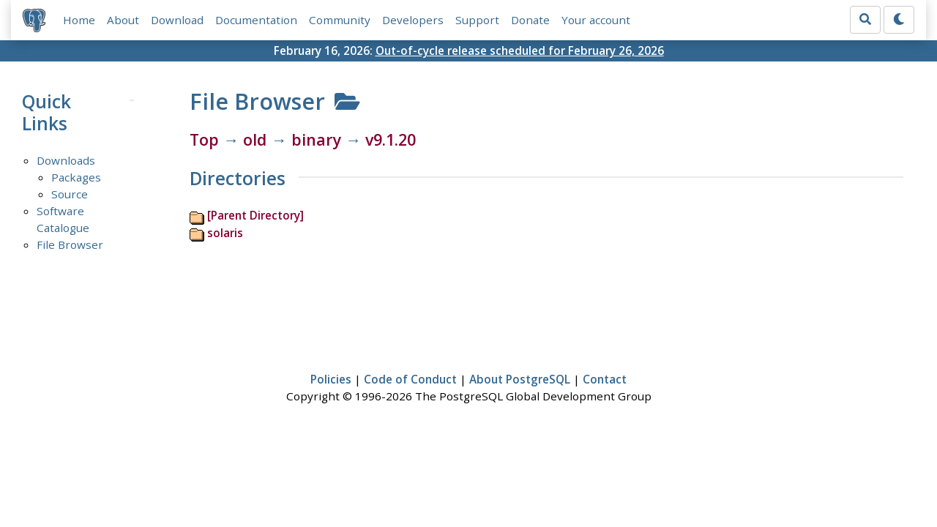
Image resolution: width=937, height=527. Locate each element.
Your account (595, 19)
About (123, 19)
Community (339, 19)
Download (177, 19)
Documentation (256, 19)
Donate (530, 19)
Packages (76, 177)
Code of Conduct (410, 379)
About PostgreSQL (519, 379)
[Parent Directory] (255, 215)
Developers (413, 19)
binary (316, 139)
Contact (605, 379)
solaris (225, 232)
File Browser (70, 244)
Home (79, 19)
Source (69, 194)
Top (204, 139)
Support (477, 19)
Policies (330, 379)
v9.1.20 (390, 139)
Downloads (66, 160)
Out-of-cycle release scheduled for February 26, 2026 (520, 50)
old (254, 139)
